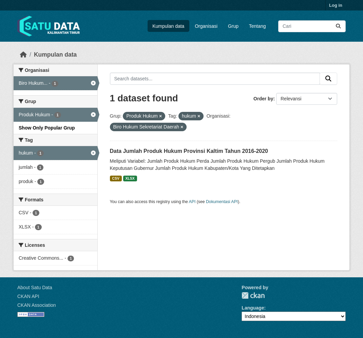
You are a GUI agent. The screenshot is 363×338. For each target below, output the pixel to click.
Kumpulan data (168, 26)
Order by (263, 98)
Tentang (257, 26)
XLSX (129, 178)
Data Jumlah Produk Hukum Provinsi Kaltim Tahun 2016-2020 (189, 151)
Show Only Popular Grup (47, 128)
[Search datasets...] (312, 26)
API (192, 201)
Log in (335, 5)
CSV (115, 178)
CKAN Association (36, 305)
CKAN (253, 295)
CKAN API (28, 296)
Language (253, 308)
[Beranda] (23, 54)
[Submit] (338, 26)
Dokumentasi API (222, 201)
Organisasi (206, 26)
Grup (233, 26)
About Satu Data (34, 287)
